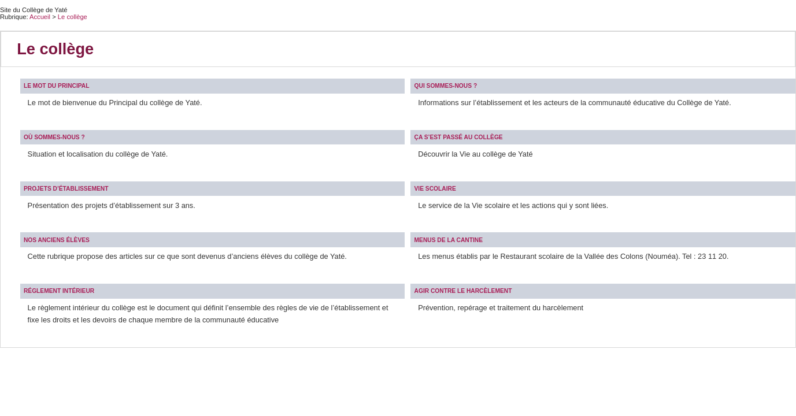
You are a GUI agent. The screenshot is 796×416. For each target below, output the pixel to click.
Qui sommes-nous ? (445, 86)
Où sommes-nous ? (54, 137)
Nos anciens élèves (57, 240)
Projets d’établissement (66, 188)
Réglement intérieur (59, 291)
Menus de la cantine (448, 240)
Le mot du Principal (57, 86)
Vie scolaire (435, 188)
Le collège (72, 16)
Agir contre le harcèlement (463, 291)
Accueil (39, 16)
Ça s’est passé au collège (458, 137)
